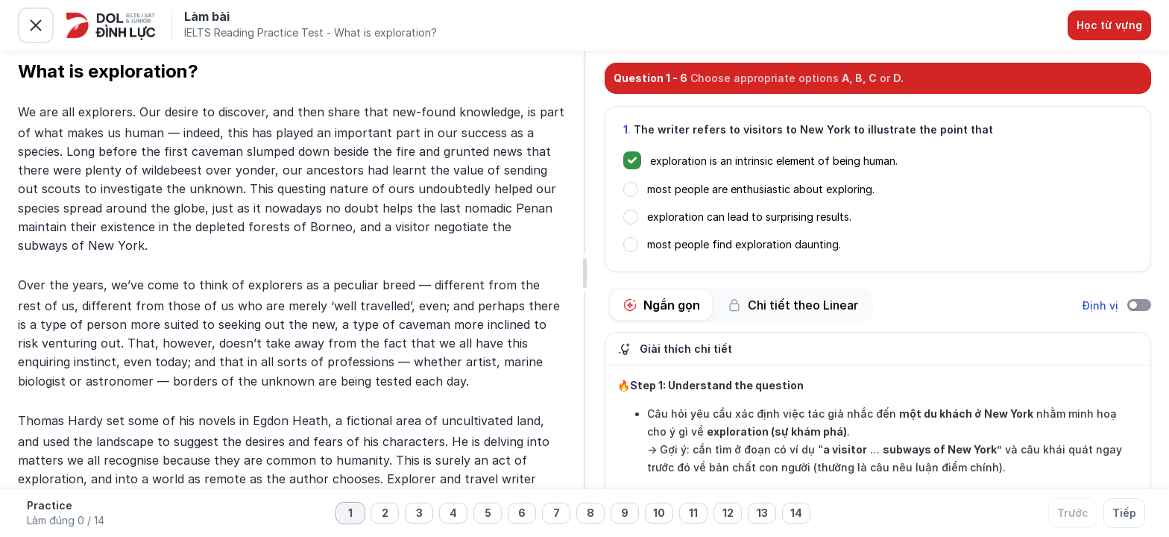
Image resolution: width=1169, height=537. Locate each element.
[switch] (1139, 305)
